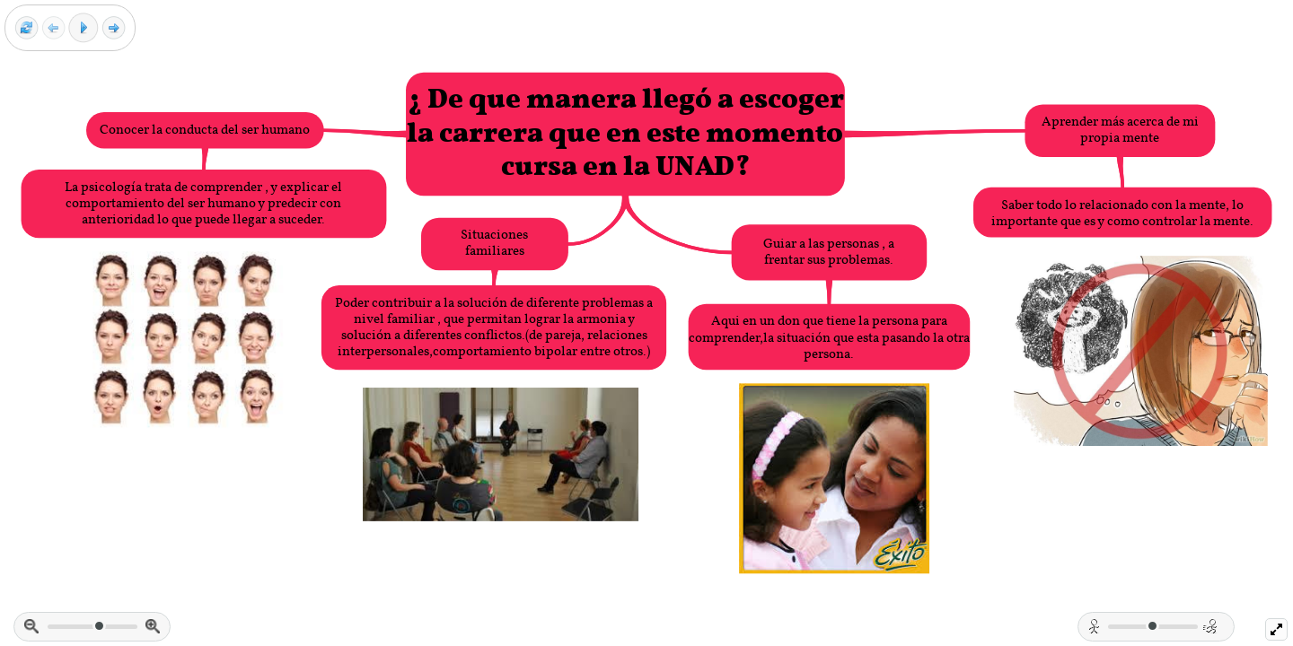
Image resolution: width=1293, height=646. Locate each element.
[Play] (83, 27)
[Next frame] (113, 28)
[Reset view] (26, 28)
